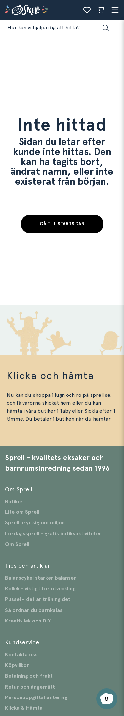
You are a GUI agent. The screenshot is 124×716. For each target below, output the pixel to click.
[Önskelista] (87, 10)
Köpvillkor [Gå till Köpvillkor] (17, 665)
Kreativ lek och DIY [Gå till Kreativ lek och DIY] (28, 620)
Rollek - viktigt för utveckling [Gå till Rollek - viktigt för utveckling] (40, 588)
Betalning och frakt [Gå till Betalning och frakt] (29, 676)
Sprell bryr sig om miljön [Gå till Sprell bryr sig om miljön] (35, 522)
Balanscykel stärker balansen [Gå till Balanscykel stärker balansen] (41, 578)
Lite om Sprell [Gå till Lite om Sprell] (22, 512)
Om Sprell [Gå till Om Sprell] (17, 544)
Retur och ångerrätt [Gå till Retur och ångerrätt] (30, 687)
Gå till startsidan (62, 224)
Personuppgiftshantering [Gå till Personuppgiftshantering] (36, 697)
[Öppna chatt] (106, 698)
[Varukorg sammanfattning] (100, 10)
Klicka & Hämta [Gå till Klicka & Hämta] (24, 708)
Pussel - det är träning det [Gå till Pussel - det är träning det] (37, 599)
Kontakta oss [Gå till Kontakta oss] (21, 654)
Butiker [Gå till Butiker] (14, 501)
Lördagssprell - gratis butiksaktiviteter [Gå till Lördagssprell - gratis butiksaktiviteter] (53, 533)
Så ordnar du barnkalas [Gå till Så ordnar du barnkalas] (33, 610)
